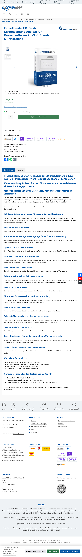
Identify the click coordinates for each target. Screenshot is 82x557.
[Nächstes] (76, 67)
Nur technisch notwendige (35, 551)
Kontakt (33, 421)
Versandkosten (55, 540)
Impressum (34, 432)
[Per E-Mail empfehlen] (14, 159)
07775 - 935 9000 (9, 424)
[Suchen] (10, 14)
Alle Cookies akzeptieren (70, 551)
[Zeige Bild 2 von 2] (47, 86)
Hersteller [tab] (20, 170)
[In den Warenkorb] (38, 117)
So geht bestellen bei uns (66, 421)
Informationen (34, 417)
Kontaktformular (18, 434)
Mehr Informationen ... (9, 555)
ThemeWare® (67, 542)
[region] (41, 67)
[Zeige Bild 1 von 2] (44, 86)
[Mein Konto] (22, 14)
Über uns (61, 424)
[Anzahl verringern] (6, 117)
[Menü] (4, 14)
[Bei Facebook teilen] (6, 159)
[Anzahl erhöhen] (15, 117)
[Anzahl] (10, 117)
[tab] (8, 170)
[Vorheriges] (14, 67)
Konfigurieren (53, 551)
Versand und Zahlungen (39, 424)
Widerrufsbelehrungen (38, 426)
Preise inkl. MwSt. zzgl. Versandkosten (15, 107)
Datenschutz (62, 426)
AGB (32, 429)
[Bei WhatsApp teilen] (10, 159)
